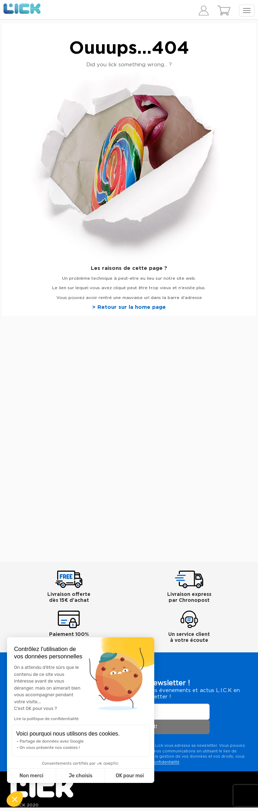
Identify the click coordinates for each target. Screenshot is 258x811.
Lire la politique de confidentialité (46, 718)
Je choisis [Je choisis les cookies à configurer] (81, 776)
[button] (14, 799)
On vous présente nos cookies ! (50, 747)
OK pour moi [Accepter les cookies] (130, 776)
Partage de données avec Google (52, 741)
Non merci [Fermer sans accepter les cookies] (31, 776)
